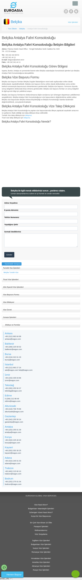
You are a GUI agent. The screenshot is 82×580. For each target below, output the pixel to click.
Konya (8, 437)
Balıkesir (9, 343)
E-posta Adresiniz (11, 210)
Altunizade (10, 406)
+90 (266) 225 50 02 (13, 347)
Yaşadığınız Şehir (11, 224)
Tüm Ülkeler (12, 29)
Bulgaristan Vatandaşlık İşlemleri (41, 509)
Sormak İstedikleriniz (12, 232)
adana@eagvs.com (12, 463)
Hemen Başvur (14, 574)
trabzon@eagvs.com (13, 474)
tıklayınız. (28, 115)
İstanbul (9, 364)
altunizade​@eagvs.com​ (14, 412)
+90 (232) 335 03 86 (13, 378)
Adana (8, 458)
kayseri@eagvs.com (13, 453)
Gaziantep (10, 416)
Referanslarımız (41, 530)
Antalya (9, 426)
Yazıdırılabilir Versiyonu (12, 264)
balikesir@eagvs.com (13, 349)
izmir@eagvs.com (12, 380)
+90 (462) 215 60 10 (13, 471)
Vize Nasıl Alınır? (41, 505)
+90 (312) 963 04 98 (13, 336)
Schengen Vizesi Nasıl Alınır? (41, 512)
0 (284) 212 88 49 (12, 399)
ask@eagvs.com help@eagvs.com (18, 370)
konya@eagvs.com (12, 443)
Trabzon (9, 468)
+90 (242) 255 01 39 (13, 430)
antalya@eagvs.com (13, 432)
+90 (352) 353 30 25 (13, 450)
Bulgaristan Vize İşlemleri (41, 544)
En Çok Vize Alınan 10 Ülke (41, 523)
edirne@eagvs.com (12, 401)
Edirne (8, 395)
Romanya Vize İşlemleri (41, 552)
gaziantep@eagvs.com (14, 422)
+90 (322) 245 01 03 (13, 461)
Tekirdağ (9, 385)
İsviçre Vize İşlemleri (41, 548)
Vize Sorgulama (41, 534)
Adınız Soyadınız (11, 203)
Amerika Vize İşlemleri (41, 562)
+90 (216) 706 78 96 (13, 409)
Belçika (16, 22)
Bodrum (9, 478)
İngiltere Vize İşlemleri (41, 540)
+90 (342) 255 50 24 (13, 419)
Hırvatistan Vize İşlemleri (41, 558)
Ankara (8, 333)
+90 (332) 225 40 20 (13, 440)
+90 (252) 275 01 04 (13, 482)
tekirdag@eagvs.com (13, 391)
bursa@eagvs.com (12, 360)
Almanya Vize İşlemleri (41, 566)
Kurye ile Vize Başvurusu (41, 516)
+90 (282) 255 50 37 (13, 388)
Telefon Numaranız (11, 217)
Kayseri (9, 447)
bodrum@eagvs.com (13, 484)
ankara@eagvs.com (13, 339)
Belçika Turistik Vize (11, 272)
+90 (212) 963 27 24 (13, 368)
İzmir (7, 374)
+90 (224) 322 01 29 (13, 357)
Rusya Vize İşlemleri (41, 570)
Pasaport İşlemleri (41, 526)
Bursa (8, 354)
